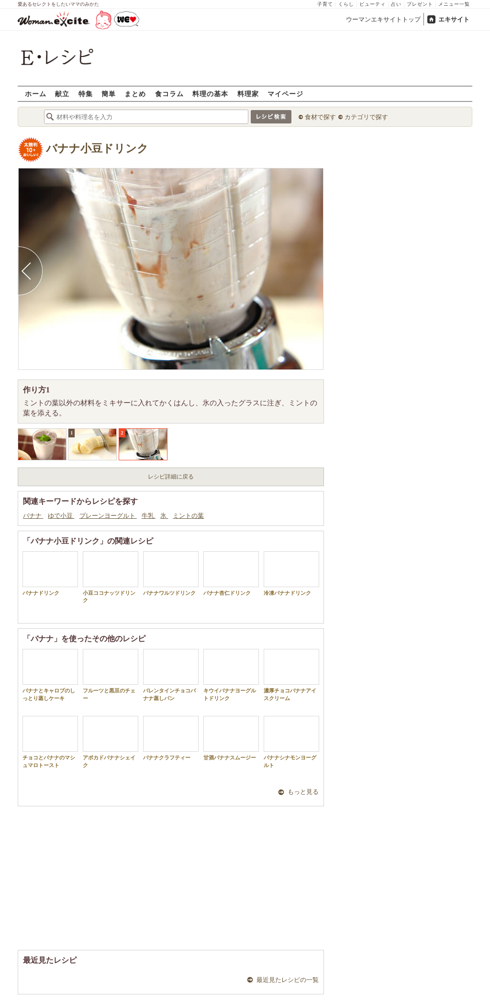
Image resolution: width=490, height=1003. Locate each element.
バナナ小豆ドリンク (97, 149)
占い (396, 4)
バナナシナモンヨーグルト (291, 742)
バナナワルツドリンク (171, 573)
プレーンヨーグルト (108, 515)
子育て (325, 4)
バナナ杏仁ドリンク (231, 573)
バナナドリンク (50, 573)
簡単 (108, 93)
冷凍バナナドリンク (291, 573)
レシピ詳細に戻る (171, 476)
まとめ (135, 93)
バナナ (33, 515)
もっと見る (303, 791)
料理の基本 (210, 93)
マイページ (285, 93)
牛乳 (149, 515)
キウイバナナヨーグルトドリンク (231, 675)
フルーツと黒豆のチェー (110, 675)
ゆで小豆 (61, 515)
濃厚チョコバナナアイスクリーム (291, 675)
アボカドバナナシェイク (110, 742)
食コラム (169, 93)
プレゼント (420, 4)
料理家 (248, 93)
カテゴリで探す (366, 117)
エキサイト (453, 19)
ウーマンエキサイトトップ (383, 19)
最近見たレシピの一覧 (287, 979)
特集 (85, 93)
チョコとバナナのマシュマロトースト (50, 742)
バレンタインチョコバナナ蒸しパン (171, 675)
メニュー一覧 (454, 4)
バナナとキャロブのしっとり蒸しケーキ (50, 675)
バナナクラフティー (171, 738)
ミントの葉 (188, 515)
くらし (346, 4)
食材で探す (320, 117)
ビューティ (372, 4)
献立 (62, 93)
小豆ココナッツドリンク (110, 577)
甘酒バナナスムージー (231, 738)
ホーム (35, 93)
